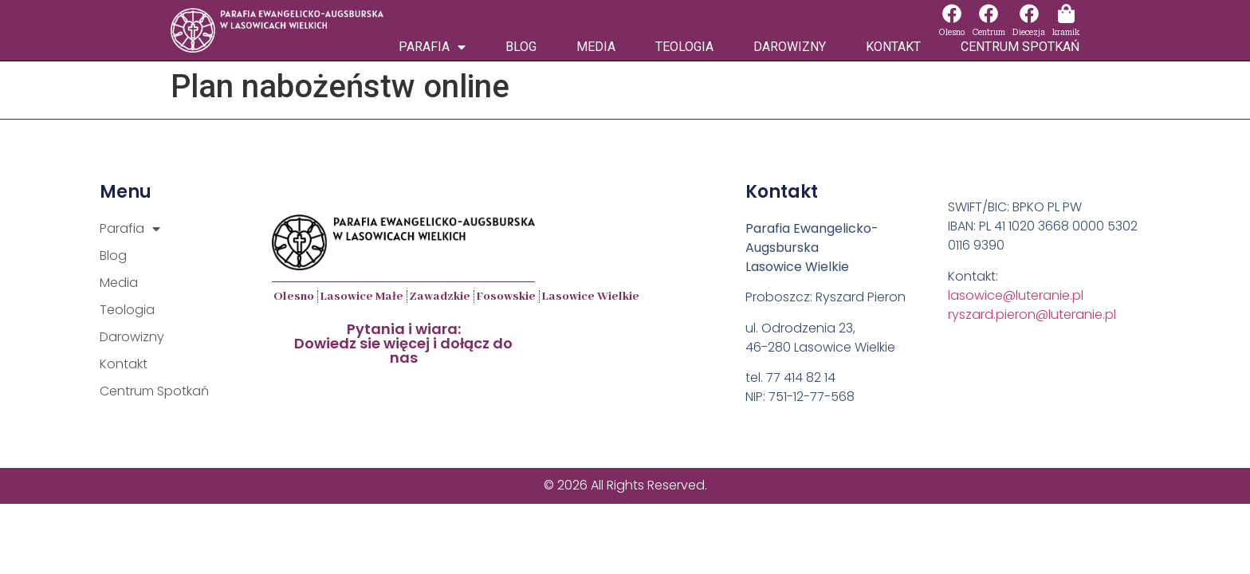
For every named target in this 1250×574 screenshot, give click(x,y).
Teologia (684, 46)
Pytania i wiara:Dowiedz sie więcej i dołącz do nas (403, 343)
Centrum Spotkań (1020, 46)
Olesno (951, 32)
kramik (1065, 32)
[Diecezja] (1029, 13)
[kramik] (1065, 13)
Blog (521, 46)
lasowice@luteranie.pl (1015, 295)
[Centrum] (988, 13)
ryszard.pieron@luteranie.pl (1032, 314)
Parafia (432, 47)
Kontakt (893, 46)
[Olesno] (951, 13)
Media (595, 46)
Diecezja (1028, 32)
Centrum (988, 32)
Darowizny (789, 46)
